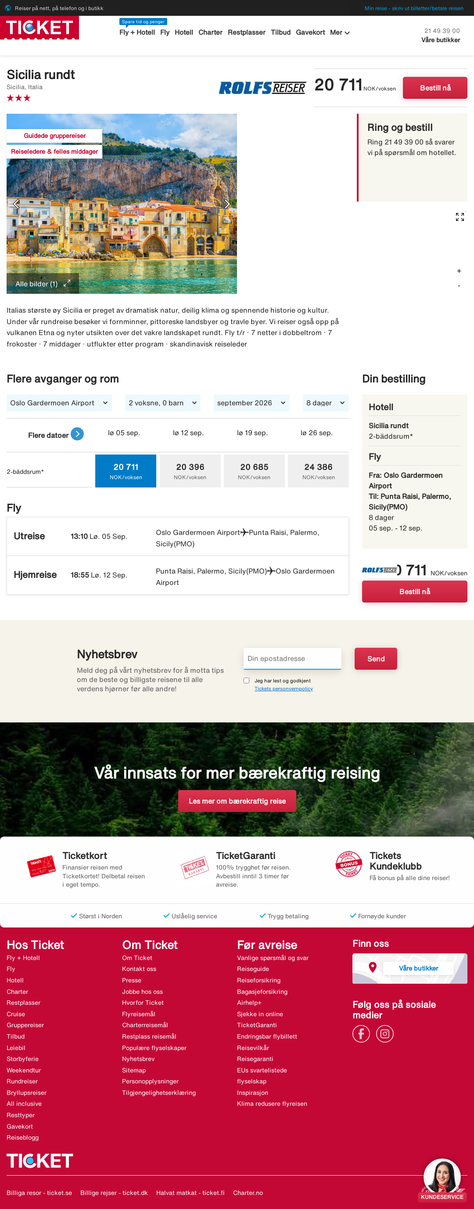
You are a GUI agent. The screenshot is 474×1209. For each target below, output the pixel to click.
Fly (165, 32)
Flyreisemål (138, 1014)
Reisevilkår (253, 1048)
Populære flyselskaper (154, 1048)
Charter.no (248, 1193)
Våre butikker (440, 40)
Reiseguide (253, 969)
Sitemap (134, 1070)
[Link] (363, 1032)
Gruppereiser (25, 1025)
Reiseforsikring (258, 980)
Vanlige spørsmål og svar (273, 958)
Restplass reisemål (149, 1036)
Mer (341, 33)
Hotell (184, 32)
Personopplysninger (150, 1081)
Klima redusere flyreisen (272, 1104)
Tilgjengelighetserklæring (159, 1093)
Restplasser (247, 32)
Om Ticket (137, 958)
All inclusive (24, 1104)
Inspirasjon (252, 1093)
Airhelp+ (249, 1003)
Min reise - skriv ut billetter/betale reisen (414, 8)
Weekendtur (24, 1070)
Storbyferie (23, 1059)
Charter (211, 32)
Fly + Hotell (137, 32)
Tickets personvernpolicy (284, 688)
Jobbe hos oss (142, 992)
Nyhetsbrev (138, 1059)
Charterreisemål (145, 1025)
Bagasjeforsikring (262, 992)
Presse (131, 980)
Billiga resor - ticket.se (39, 1193)
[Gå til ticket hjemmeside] (39, 26)
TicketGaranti (257, 1025)
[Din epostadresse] (292, 659)
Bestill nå (435, 87)
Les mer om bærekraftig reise (237, 801)
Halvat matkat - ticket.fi (190, 1193)
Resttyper (21, 1115)
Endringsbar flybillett (267, 1036)
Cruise (16, 1014)
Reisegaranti (255, 1059)
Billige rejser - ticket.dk (114, 1193)
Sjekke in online (260, 1014)
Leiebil (16, 1048)
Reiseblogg (23, 1137)
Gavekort (310, 32)
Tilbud (281, 32)
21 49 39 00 (442, 31)
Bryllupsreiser (27, 1093)
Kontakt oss (139, 969)
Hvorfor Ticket (143, 1003)
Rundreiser (22, 1081)
